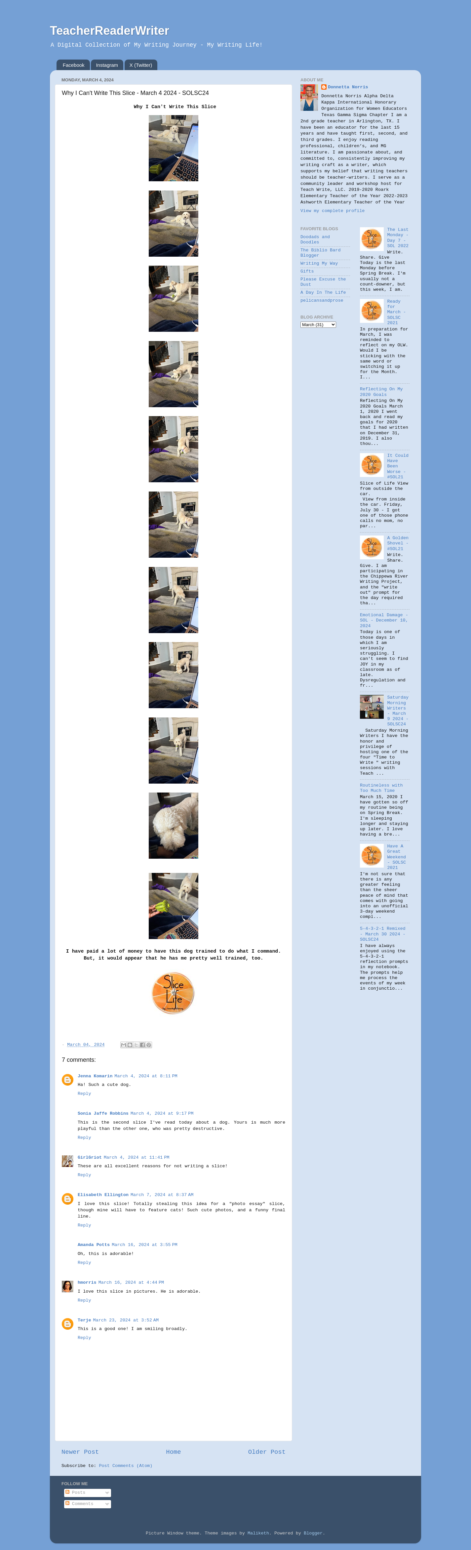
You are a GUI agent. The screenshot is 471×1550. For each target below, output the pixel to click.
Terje (84, 1320)
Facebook (74, 65)
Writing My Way (319, 263)
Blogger (313, 1533)
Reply (84, 1093)
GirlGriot (90, 1157)
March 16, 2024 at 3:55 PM (144, 1244)
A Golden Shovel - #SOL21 (398, 543)
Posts (75, 1492)
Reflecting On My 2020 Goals (381, 392)
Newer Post (80, 1452)
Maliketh (258, 1533)
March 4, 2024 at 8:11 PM (145, 1076)
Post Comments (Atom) (125, 1465)
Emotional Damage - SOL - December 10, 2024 (384, 620)
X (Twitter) (141, 65)
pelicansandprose (321, 300)
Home (173, 1452)
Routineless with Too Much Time (381, 788)
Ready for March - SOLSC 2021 (396, 312)
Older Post (267, 1452)
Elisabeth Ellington (103, 1194)
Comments (79, 1503)
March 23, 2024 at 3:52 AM (126, 1320)
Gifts (307, 271)
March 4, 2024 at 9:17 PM (162, 1113)
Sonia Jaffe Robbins (103, 1113)
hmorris (87, 1282)
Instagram (107, 65)
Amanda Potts (94, 1244)
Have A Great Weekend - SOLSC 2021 (396, 857)
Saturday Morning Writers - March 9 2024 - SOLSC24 (398, 711)
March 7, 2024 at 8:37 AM (162, 1194)
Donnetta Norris (348, 87)
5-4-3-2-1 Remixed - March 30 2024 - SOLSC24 (383, 934)
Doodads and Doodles (315, 240)
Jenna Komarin (95, 1076)
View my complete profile (332, 210)
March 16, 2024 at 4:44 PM (131, 1282)
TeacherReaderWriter (109, 30)
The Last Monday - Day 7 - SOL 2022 (398, 237)
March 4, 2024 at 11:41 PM (136, 1157)
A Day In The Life (323, 292)
